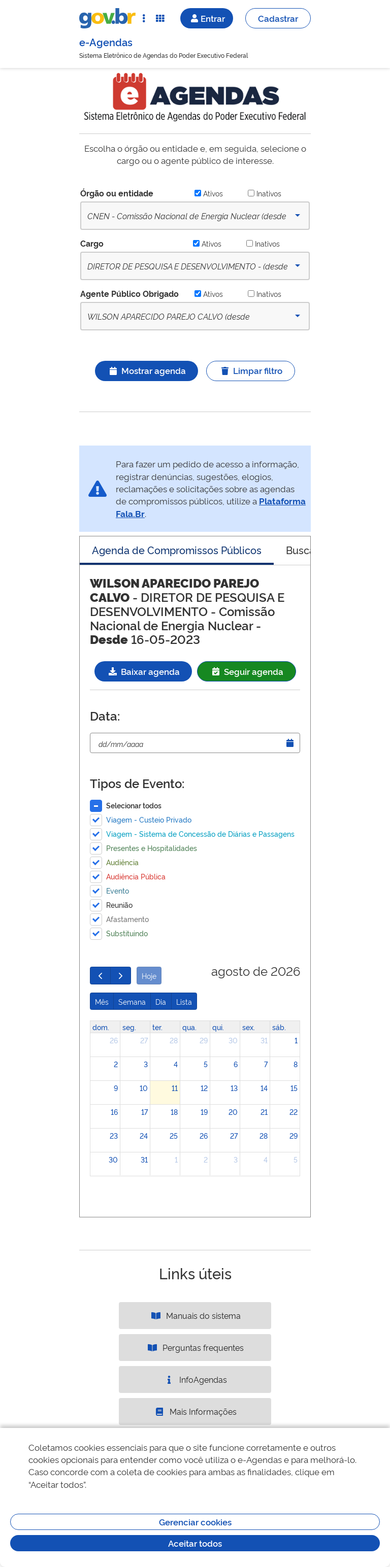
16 (114, 1111)
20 (233, 1111)
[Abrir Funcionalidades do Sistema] (160, 18)
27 (144, 1040)
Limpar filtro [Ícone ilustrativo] (250, 370)
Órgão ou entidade (116, 192)
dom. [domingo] (100, 1027)
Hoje (149, 975)
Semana (132, 1001)
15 (294, 1088)
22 (293, 1111)
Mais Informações (195, 1411)
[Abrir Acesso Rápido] (144, 18)
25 (174, 1135)
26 (114, 1040)
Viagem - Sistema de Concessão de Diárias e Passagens (200, 833)
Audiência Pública (136, 876)
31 (264, 1040)
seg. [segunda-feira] (129, 1027)
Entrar (206, 18)
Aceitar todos (195, 1543)
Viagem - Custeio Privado (148, 819)
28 (174, 1040)
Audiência (122, 862)
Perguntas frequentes (195, 1347)
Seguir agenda (246, 671)
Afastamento (127, 919)
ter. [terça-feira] (157, 1027)
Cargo (92, 243)
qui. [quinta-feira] (218, 1027)
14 (264, 1088)
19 (204, 1111)
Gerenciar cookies (195, 1521)
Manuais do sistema (195, 1315)
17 (144, 1111)
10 (144, 1088)
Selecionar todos (133, 805)
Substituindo (127, 933)
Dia (160, 1001)
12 (204, 1088)
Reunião (119, 904)
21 (264, 1111)
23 (114, 1135)
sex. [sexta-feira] (248, 1027)
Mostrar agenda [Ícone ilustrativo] (146, 370)
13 (234, 1088)
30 (233, 1040)
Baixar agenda (143, 671)
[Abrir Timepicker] (290, 743)
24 (144, 1135)
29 (204, 1040)
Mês (102, 1001)
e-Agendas (106, 42)
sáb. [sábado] (279, 1027)
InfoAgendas (195, 1379)
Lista (184, 1001)
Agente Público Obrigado (129, 293)
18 (174, 1111)
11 (175, 1088)
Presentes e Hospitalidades (151, 848)
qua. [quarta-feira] (189, 1027)
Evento (117, 890)
